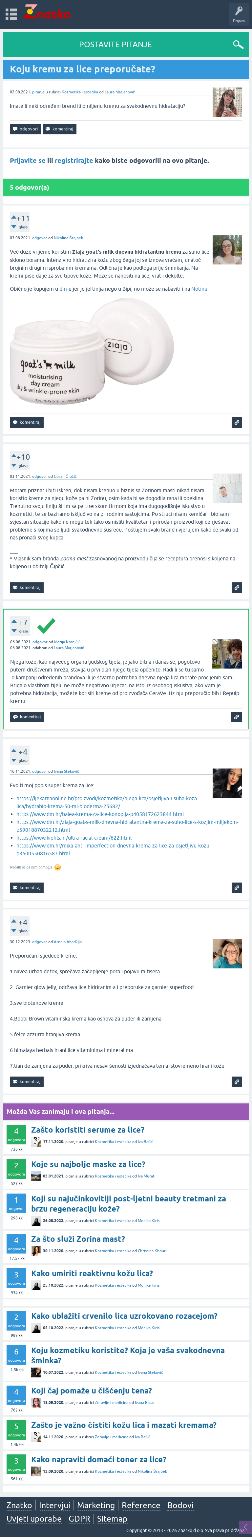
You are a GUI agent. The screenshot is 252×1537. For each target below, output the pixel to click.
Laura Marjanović (120, 92)
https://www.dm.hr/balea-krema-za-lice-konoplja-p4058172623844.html (100, 814)
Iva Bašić (145, 1141)
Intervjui (54, 1505)
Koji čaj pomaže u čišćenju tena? (91, 1390)
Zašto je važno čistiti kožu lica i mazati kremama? (124, 1425)
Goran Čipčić (65, 476)
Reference (141, 1505)
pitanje (38, 92)
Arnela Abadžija (68, 942)
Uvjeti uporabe (34, 1518)
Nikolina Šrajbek (68, 238)
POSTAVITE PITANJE (115, 44)
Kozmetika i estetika (80, 92)
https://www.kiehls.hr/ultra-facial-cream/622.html (74, 838)
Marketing (96, 1505)
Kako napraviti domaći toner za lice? (98, 1459)
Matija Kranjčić (67, 642)
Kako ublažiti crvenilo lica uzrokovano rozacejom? (124, 1316)
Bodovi (180, 1505)
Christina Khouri (152, 1251)
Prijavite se (28, 161)
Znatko (19, 1505)
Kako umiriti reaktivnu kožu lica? (92, 1273)
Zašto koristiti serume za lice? (87, 1130)
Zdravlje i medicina (111, 1402)
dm (63, 289)
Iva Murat (146, 1176)
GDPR (79, 1518)
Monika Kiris (148, 1220)
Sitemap (112, 1518)
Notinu (199, 289)
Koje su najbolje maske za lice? (88, 1164)
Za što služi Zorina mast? (78, 1239)
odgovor (39, 238)
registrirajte (74, 161)
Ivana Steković (66, 771)
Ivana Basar (145, 1402)
